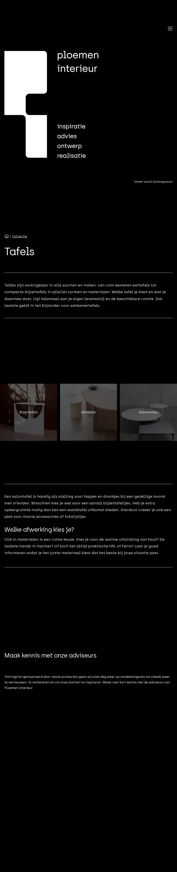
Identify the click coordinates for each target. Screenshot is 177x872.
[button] (170, 28)
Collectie (19, 236)
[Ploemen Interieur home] (51, 104)
